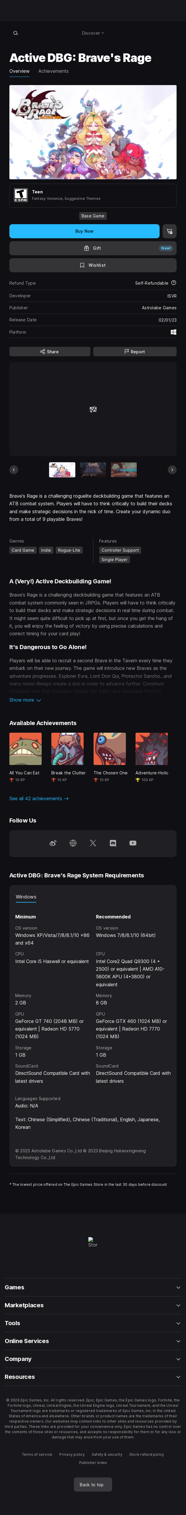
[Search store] (15, 33)
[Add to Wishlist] (93, 265)
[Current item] (62, 469)
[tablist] (93, 897)
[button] (93, 700)
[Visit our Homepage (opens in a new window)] (73, 843)
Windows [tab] (26, 897)
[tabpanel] (93, 994)
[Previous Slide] (13, 469)
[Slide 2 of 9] (93, 469)
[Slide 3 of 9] (124, 469)
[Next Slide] (172, 469)
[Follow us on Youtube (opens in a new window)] (133, 843)
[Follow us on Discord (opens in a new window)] (113, 843)
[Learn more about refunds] (174, 283)
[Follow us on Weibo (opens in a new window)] (53, 843)
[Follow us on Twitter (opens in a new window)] (93, 843)
